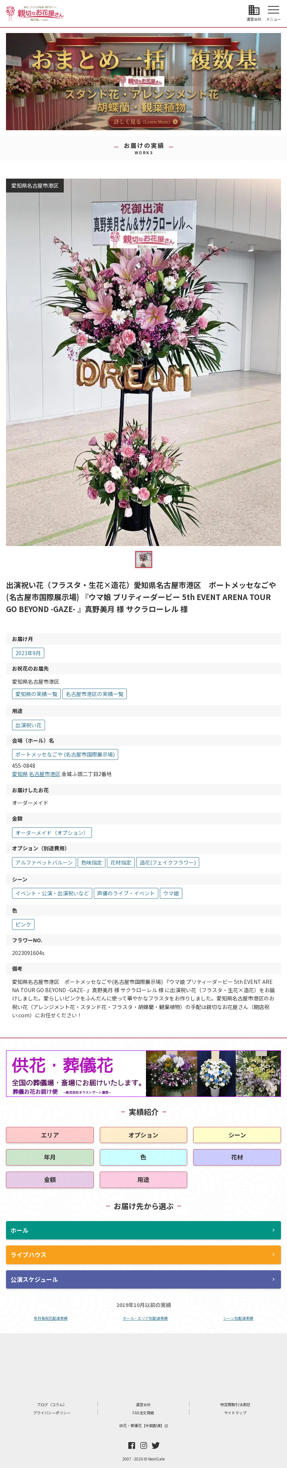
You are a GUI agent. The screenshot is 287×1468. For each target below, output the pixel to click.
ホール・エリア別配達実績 (145, 1318)
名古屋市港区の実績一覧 (94, 694)
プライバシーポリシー (52, 1412)
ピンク (23, 924)
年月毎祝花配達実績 (51, 1318)
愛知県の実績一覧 (36, 694)
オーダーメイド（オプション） (52, 832)
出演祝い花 (28, 725)
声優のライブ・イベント (126, 893)
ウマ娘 (171, 893)
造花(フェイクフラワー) (168, 862)
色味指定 (91, 862)
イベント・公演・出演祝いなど (52, 893)
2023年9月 (28, 653)
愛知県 (20, 774)
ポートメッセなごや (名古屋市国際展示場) (65, 754)
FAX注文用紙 (143, 1412)
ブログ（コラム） (52, 1404)
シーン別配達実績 (238, 1318)
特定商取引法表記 (235, 1404)
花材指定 (120, 862)
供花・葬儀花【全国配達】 (143, 1425)
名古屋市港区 (44, 774)
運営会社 (143, 1404)
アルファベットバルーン (44, 862)
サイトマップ (235, 1412)
